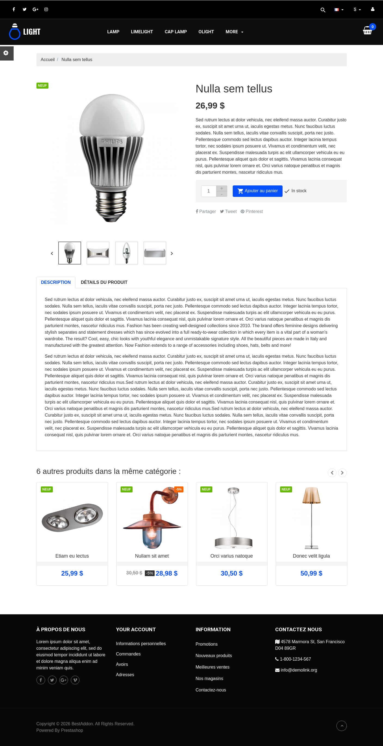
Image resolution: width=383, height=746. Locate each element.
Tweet (228, 211)
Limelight (142, 31)
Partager (206, 211)
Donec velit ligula (311, 556)
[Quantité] (208, 191)
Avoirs (122, 664)
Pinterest (252, 211)
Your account (136, 629)
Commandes (128, 654)
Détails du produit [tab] (104, 282)
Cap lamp (176, 31)
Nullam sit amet (152, 556)
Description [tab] (56, 282)
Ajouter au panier (257, 191)
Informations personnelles (141, 643)
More (235, 31)
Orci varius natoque (231, 556)
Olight (206, 31)
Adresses (125, 674)
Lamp (113, 31)
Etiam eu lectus (72, 556)
